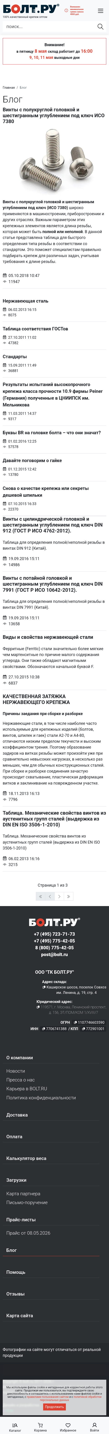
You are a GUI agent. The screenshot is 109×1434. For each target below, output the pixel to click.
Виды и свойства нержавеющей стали (48, 637)
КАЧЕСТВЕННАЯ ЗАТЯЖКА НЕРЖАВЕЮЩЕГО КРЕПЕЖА (36, 699)
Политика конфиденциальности (41, 1097)
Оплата (14, 1136)
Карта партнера (23, 1193)
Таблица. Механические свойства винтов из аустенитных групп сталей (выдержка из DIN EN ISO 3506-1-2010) (54, 819)
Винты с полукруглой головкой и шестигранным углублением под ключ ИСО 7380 (53, 115)
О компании (19, 1057)
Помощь (15, 1272)
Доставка (17, 1115)
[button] (100, 10)
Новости (15, 1071)
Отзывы (15, 1294)
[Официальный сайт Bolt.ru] (31, 8)
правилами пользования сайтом (48, 1396)
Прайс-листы (21, 1219)
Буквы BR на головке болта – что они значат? (54, 440)
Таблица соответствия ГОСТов (54, 336)
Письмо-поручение (27, 1202)
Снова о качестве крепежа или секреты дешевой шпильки (54, 499)
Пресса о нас (20, 1080)
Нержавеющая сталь (54, 308)
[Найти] (100, 26)
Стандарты (54, 364)
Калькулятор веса (26, 1158)
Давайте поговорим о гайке (54, 467)
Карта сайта (19, 1315)
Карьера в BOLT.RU (26, 1088)
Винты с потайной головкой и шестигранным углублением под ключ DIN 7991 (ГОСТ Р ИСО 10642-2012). (53, 584)
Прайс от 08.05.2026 (28, 1233)
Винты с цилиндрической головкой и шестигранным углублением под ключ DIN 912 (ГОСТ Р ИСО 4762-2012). (53, 525)
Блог (11, 1250)
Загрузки (16, 1180)
